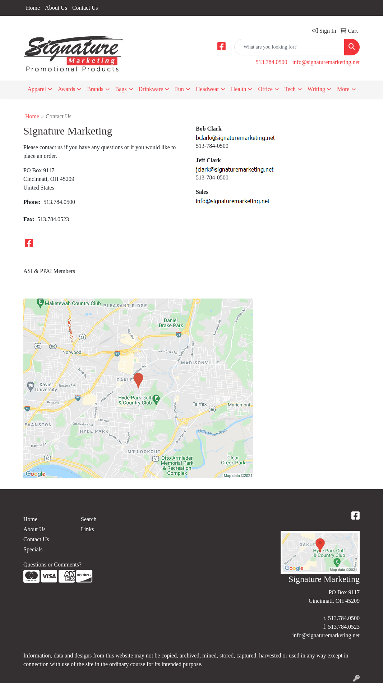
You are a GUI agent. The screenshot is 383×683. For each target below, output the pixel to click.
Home (33, 8)
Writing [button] (316, 89)
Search (89, 519)
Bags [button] (121, 89)
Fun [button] (179, 89)
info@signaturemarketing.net (326, 62)
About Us (56, 8)
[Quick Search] (289, 47)
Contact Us (85, 8)
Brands (95, 89)
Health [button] (238, 89)
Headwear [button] (207, 89)
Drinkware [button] (151, 89)
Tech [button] (290, 89)
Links (87, 529)
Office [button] (265, 89)
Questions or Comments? (52, 564)
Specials (32, 549)
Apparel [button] (36, 89)
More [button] (343, 89)
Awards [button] (66, 89)
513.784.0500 (271, 62)
